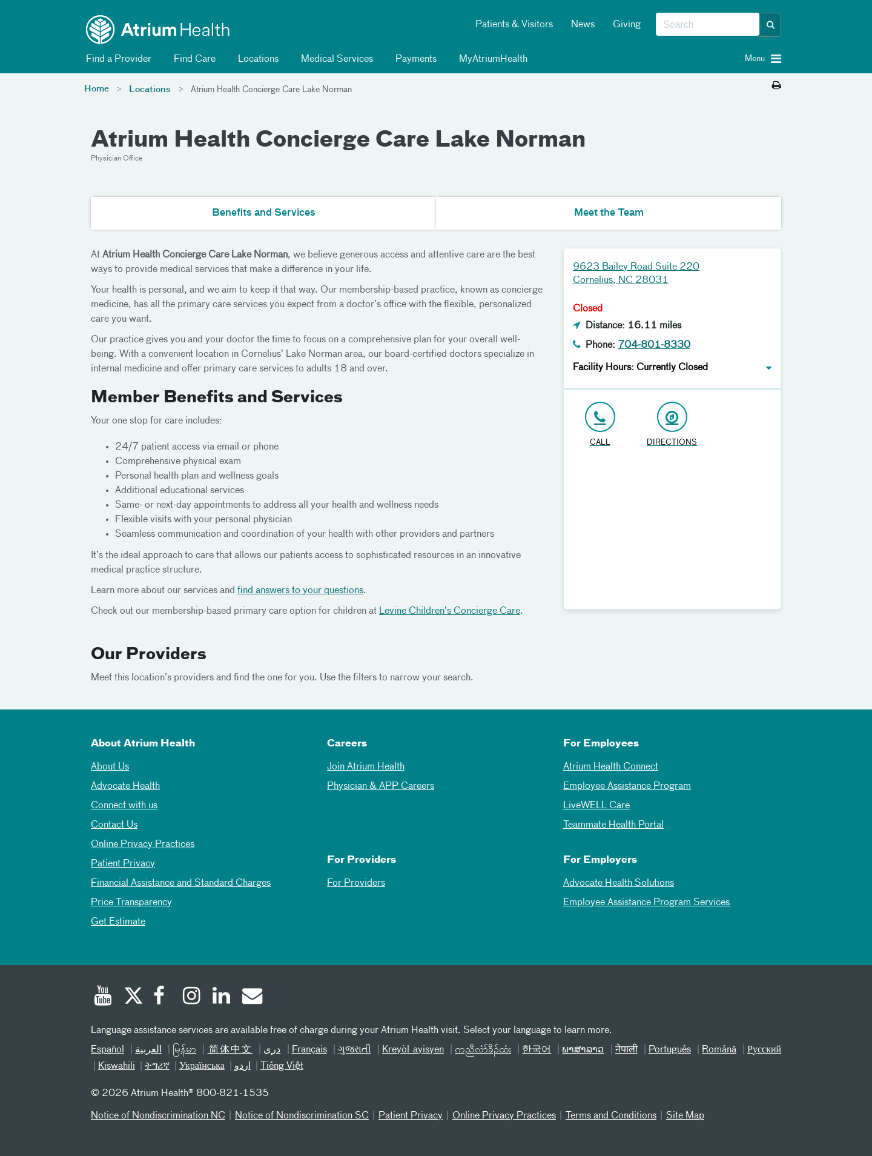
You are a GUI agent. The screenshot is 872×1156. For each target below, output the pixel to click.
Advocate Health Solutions (618, 883)
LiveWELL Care (596, 806)
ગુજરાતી (354, 1050)
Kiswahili (116, 1066)
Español (107, 1050)
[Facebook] (162, 997)
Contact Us (114, 825)
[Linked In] (222, 997)
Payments (414, 59)
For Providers (356, 883)
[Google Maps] (672, 533)
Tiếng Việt (281, 1066)
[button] (771, 25)
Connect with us (124, 806)
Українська (202, 1066)
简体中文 (230, 1050)
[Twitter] (133, 997)
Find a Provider (116, 59)
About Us (110, 767)
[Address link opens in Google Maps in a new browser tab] (672, 425)
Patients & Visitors (514, 25)
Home (96, 89)
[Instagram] (192, 997)
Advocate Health (125, 786)
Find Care (193, 59)
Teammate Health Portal (613, 825)
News (583, 25)
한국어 (536, 1050)
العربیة (148, 1050)
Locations (256, 59)
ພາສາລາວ (583, 1050)
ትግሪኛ (157, 1066)
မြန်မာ (184, 1050)
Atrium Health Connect (610, 767)
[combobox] (707, 25)
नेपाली (626, 1050)
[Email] (251, 997)
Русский (764, 1050)
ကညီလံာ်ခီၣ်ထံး (483, 1050)
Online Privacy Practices (142, 844)
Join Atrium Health (366, 767)
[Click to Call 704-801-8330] (600, 425)
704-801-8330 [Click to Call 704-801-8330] (654, 345)
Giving (627, 25)
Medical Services (335, 59)
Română (719, 1050)
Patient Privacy (123, 864)
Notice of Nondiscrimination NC (158, 1116)
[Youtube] (103, 997)
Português (670, 1050)
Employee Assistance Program (627, 786)
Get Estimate (118, 922)
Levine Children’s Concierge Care (449, 611)
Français (309, 1050)
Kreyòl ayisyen (413, 1050)
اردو (242, 1066)
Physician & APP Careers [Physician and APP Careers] (380, 786)
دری (271, 1050)
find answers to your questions (300, 591)
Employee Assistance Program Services (646, 903)
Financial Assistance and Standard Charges (181, 883)
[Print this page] (776, 86)
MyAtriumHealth (491, 59)
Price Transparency (131, 903)
